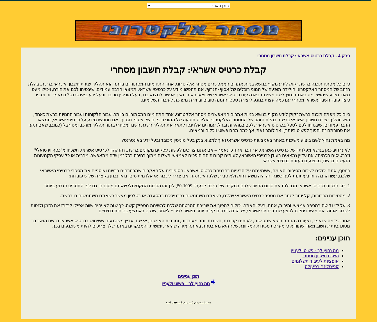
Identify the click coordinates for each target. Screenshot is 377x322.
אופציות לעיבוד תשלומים (315, 261)
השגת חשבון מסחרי (321, 255)
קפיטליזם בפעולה (322, 266)
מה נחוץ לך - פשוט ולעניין (315, 250)
